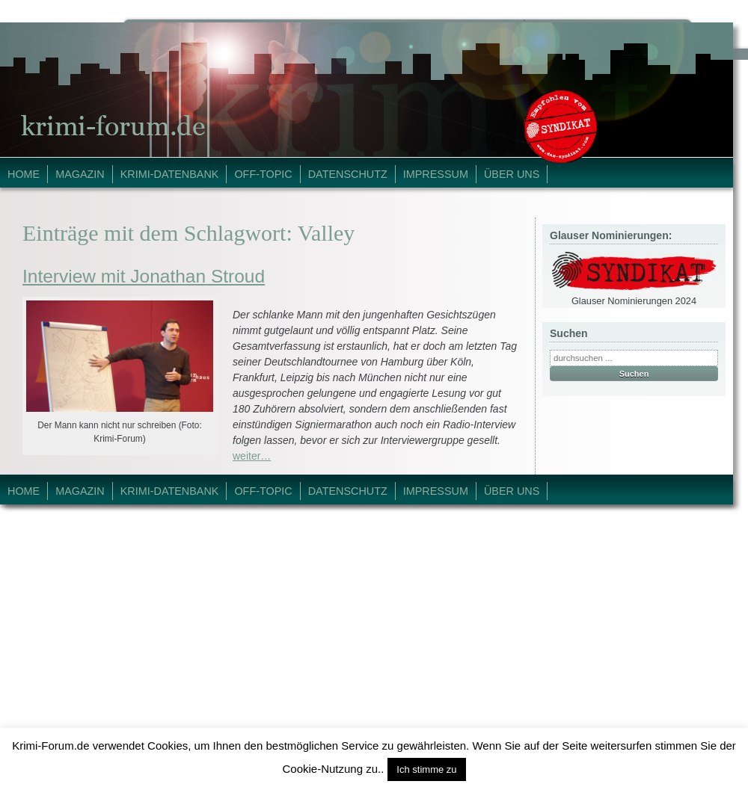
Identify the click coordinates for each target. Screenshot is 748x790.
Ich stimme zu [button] (426, 769)
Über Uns (511, 174)
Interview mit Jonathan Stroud (143, 276)
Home (23, 174)
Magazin (80, 174)
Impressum (435, 174)
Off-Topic (263, 174)
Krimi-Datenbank (169, 174)
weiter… (252, 456)
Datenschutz (347, 174)
